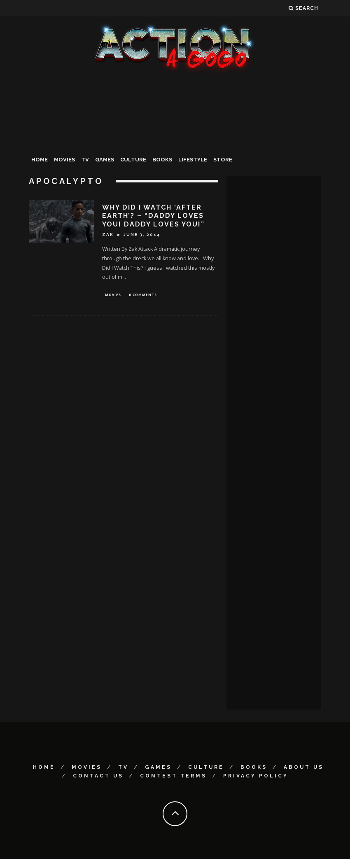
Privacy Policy (255, 776)
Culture (133, 159)
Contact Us (98, 776)
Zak (108, 234)
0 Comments (143, 295)
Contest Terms (173, 776)
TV (85, 159)
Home (39, 159)
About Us (304, 767)
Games (104, 159)
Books (162, 159)
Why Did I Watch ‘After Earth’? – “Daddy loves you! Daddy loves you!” (153, 216)
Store (222, 159)
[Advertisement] (175, 137)
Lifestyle (192, 159)
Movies (64, 159)
